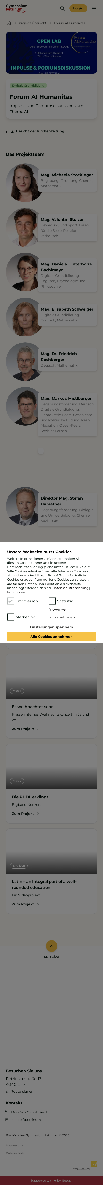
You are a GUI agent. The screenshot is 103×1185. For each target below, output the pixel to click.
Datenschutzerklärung (70, 588)
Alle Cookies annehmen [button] (51, 636)
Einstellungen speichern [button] (51, 627)
